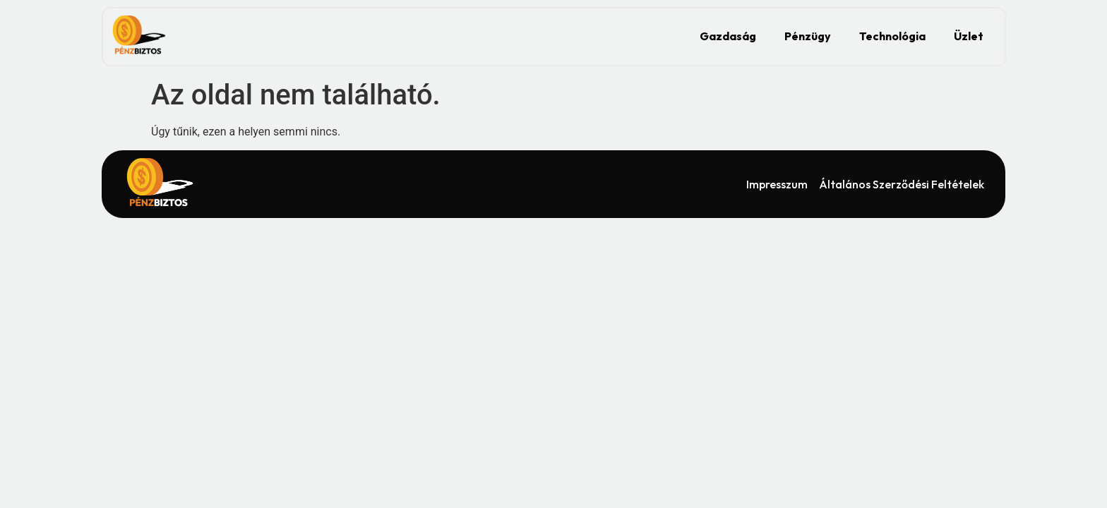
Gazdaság (728, 36)
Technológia (892, 36)
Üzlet (968, 36)
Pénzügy (807, 36)
